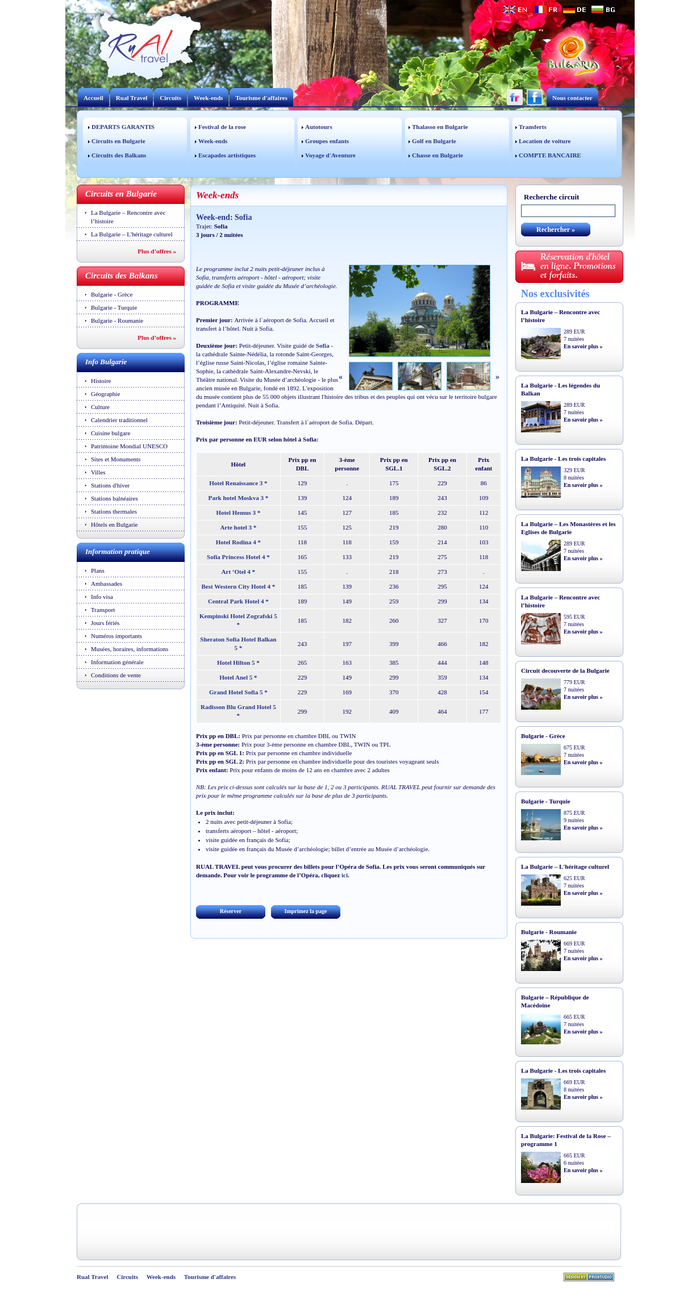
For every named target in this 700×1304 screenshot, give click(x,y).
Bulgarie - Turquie (114, 307)
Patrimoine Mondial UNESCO (129, 446)
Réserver (230, 911)
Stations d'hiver (110, 485)
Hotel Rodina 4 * (238, 542)
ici (344, 875)
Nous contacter (572, 97)
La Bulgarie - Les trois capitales (563, 458)
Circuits (170, 97)
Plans (98, 570)
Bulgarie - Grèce (111, 294)
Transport (103, 609)
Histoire (101, 380)
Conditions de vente (116, 675)
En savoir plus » (583, 346)
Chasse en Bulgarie (437, 155)
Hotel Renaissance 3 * (238, 483)
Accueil (93, 97)
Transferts (533, 126)
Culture (100, 406)
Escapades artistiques (227, 155)
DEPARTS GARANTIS (123, 126)
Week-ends (208, 97)
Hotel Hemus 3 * (238, 512)
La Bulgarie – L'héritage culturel (132, 234)
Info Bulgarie (106, 361)
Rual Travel (132, 97)
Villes (98, 472)
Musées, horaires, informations (129, 648)
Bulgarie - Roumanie (117, 320)
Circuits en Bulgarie (118, 141)
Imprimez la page (306, 911)
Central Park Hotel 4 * (238, 601)
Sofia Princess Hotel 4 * (238, 556)
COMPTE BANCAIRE (550, 155)
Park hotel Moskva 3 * (238, 497)
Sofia (323, 345)
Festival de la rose (222, 126)
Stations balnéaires (114, 498)
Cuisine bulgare (110, 433)
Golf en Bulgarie (434, 141)
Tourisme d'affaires (261, 97)
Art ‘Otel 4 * (239, 571)
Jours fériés (105, 622)
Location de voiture (544, 141)
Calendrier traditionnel (119, 419)
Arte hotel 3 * (238, 527)
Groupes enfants (327, 141)
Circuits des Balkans (118, 155)
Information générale (117, 662)
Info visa (102, 596)
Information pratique (117, 551)
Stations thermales (114, 511)
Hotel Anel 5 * (238, 677)
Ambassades (106, 583)
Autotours (318, 126)
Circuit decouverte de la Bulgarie (565, 670)
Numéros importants (116, 635)
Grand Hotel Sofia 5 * (238, 692)
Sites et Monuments (115, 459)
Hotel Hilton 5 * (238, 662)
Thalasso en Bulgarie (440, 126)
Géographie (105, 393)
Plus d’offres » (157, 251)
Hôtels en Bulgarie (114, 524)
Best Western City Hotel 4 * (239, 586)
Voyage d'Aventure (330, 155)
